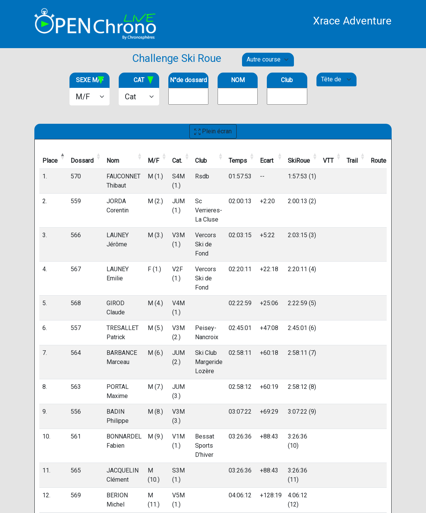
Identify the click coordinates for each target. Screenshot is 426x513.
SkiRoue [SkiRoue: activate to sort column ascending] (299, 160)
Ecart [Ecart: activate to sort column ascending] (266, 160)
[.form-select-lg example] (89, 96)
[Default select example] (268, 59)
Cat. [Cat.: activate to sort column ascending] (177, 160)
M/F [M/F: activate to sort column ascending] (153, 160)
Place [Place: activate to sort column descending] (50, 160)
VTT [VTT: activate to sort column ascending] (328, 160)
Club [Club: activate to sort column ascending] (201, 160)
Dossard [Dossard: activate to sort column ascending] (82, 160)
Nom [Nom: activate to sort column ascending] (112, 160)
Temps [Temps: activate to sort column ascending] (238, 160)
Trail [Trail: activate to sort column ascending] (352, 160)
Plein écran (213, 131)
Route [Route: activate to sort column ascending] (378, 160)
